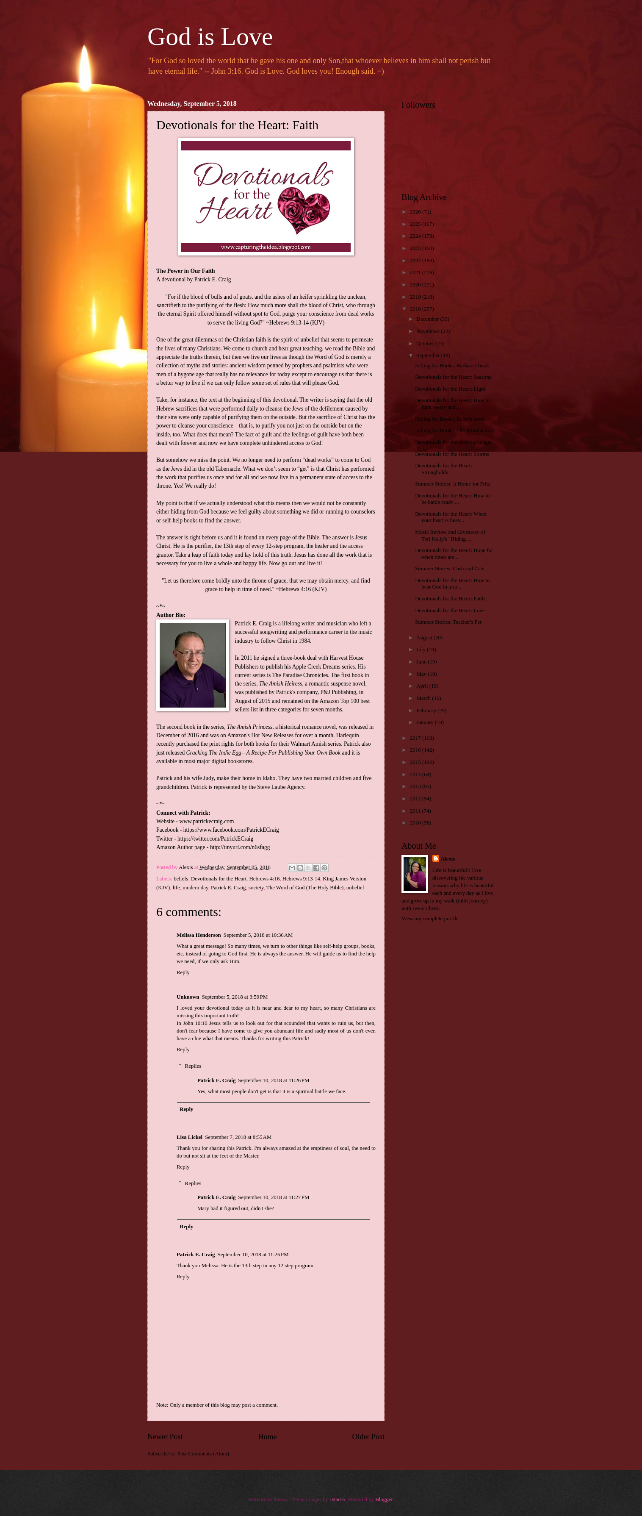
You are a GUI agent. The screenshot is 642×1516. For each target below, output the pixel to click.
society (256, 888)
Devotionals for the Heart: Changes (453, 442)
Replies (193, 1066)
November (428, 331)
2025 (416, 224)
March (424, 698)
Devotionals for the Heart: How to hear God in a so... (452, 584)
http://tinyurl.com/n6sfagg (240, 847)
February (426, 711)
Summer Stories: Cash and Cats (449, 569)
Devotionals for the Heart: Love (449, 611)
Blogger (384, 1499)
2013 (416, 786)
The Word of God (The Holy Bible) (305, 888)
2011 (416, 811)
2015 (416, 762)
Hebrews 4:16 (264, 879)
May (422, 674)
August (424, 638)
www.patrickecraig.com (206, 821)
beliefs (181, 879)
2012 (416, 799)
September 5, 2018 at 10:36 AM (258, 935)
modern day (195, 888)
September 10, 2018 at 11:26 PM (273, 1080)
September (428, 355)
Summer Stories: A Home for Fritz (452, 484)
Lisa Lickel (189, 1137)
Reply (183, 972)
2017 (416, 738)
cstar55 (337, 1499)
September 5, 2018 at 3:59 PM (235, 997)
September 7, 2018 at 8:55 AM (238, 1137)
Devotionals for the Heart (218, 879)
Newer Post (165, 1437)
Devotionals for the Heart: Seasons (453, 377)
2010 (416, 823)
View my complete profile (430, 919)
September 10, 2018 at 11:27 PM (273, 1197)
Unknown (188, 997)
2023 (416, 248)
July (421, 649)
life (176, 888)
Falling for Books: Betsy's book (449, 419)
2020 (416, 285)
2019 (416, 297)
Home (267, 1437)
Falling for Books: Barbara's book (452, 366)
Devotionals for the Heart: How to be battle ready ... (452, 499)
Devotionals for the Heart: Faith (449, 599)
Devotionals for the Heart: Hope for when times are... (454, 553)
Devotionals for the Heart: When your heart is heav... (451, 517)
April (422, 686)
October (425, 344)
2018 (416, 309)
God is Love (210, 36)
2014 (416, 774)
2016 (416, 750)
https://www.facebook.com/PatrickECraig (231, 830)
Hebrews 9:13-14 (301, 879)
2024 (416, 236)
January (425, 722)
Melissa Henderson (199, 935)
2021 (416, 272)
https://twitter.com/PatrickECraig (215, 839)
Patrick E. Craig (228, 888)
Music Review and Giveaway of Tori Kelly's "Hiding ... (450, 535)
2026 (416, 212)
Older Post (368, 1437)
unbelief (355, 888)
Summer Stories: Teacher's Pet (448, 622)
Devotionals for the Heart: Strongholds (443, 469)
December (428, 319)
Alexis (448, 859)
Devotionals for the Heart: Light (450, 389)
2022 (416, 261)
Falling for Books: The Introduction (454, 430)
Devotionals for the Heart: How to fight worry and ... (452, 403)
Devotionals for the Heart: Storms (452, 454)
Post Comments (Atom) (203, 1454)
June (422, 662)
